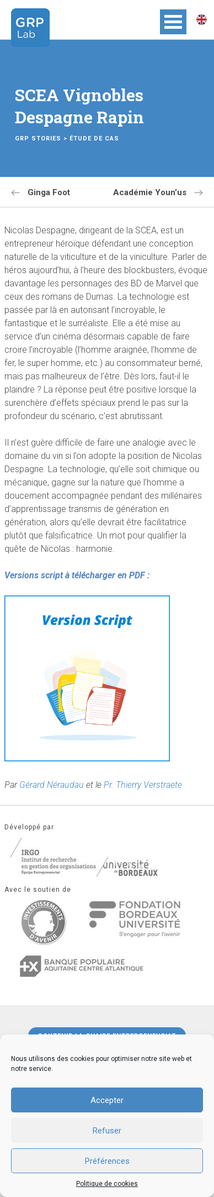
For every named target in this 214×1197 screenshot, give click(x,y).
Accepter (107, 1100)
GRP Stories (38, 138)
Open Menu (173, 21)
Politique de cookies (107, 1184)
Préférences (107, 1161)
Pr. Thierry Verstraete (143, 785)
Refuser (107, 1131)
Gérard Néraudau (51, 785)
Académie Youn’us (149, 192)
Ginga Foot (49, 192)
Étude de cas (94, 138)
